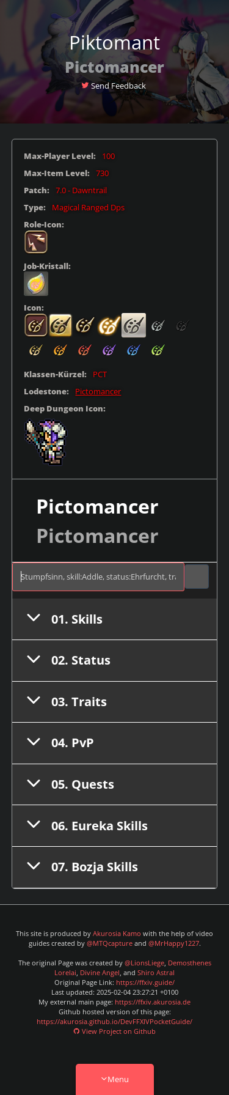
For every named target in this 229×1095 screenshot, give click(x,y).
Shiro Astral (156, 972)
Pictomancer (98, 391)
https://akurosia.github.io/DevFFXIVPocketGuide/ (114, 1021)
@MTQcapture (110, 943)
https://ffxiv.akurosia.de (153, 1002)
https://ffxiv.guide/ (145, 982)
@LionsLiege (144, 963)
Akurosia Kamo (117, 933)
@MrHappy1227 (173, 943)
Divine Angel (100, 972)
